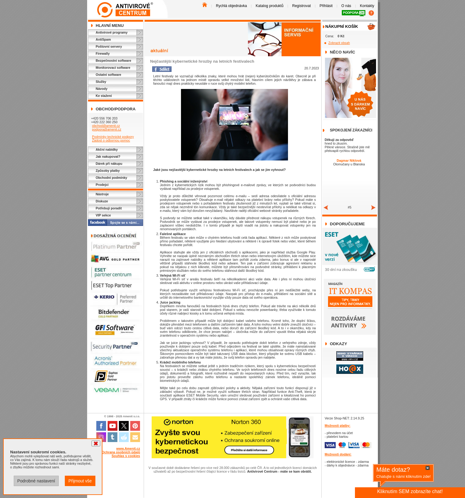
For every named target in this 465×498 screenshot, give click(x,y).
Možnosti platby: (337, 425)
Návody (102, 88)
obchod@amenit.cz (106, 125)
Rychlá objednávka (231, 6)
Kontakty (367, 6)
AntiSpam (103, 39)
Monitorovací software (113, 67)
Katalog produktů (269, 6)
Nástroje (102, 194)
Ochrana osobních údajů (121, 452)
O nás (346, 6)
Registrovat (301, 6)
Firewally (103, 53)
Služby (101, 81)
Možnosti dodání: (338, 454)
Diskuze (102, 201)
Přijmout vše (80, 480)
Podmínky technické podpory (113, 136)
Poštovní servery (109, 46)
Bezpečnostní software (113, 60)
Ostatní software (108, 74)
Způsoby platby (108, 170)
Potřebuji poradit (109, 208)
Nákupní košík (341, 26)
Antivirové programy (111, 32)
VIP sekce (103, 215)
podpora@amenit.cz (106, 129)
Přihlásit (326, 6)
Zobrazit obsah (339, 43)
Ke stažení (104, 96)
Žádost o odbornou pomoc (111, 140)
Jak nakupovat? (108, 156)
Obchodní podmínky (111, 177)
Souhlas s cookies (126, 456)
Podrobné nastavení (36, 480)
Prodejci (102, 184)
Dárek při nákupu (109, 163)
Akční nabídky (107, 149)
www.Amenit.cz (128, 448)
